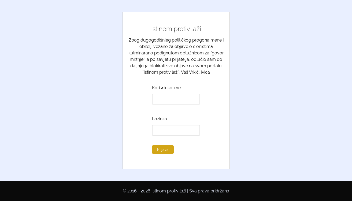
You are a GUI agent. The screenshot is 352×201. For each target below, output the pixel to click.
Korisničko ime (166, 87)
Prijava (163, 149)
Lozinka (159, 118)
